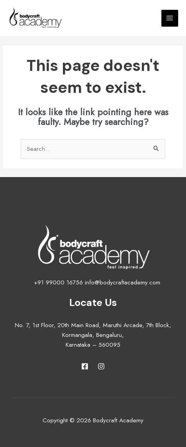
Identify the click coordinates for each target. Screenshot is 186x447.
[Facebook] (85, 366)
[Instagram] (101, 366)
